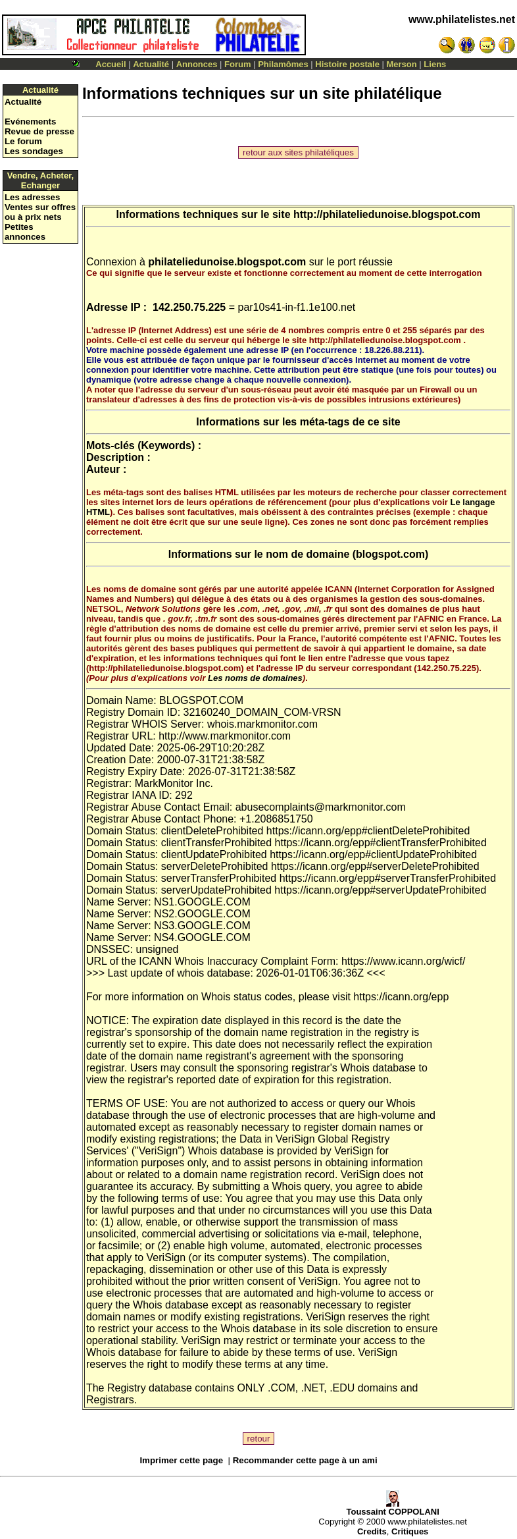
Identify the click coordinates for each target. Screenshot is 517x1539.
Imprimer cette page (181, 1460)
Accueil (110, 64)
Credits (372, 1531)
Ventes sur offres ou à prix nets (40, 212)
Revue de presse (39, 131)
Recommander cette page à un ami (305, 1460)
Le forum (23, 141)
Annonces (197, 64)
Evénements (31, 121)
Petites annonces (25, 232)
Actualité (151, 64)
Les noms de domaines (255, 678)
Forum (237, 64)
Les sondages (34, 151)
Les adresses (32, 197)
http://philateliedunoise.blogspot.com (386, 214)
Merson (402, 64)
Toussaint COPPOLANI (392, 1508)
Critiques (409, 1531)
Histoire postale (347, 64)
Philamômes (283, 64)
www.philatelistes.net (461, 19)
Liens (435, 64)
